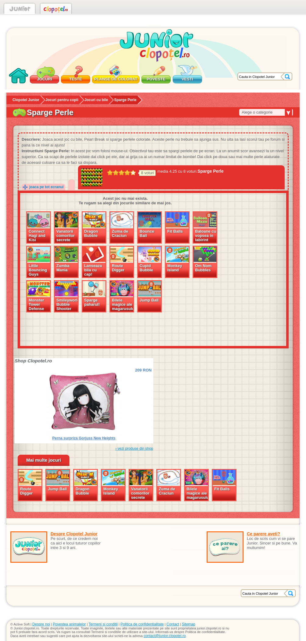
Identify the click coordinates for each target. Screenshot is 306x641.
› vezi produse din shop (134, 448)
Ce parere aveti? (263, 533)
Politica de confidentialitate (142, 624)
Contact (172, 624)
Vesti (187, 79)
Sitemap (188, 624)
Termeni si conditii (103, 624)
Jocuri (44, 79)
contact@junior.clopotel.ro (165, 636)
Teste (75, 79)
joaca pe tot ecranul (46, 187)
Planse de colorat (115, 79)
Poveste (156, 79)
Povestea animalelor (69, 624)
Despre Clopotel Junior (74, 533)
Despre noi (41, 624)
